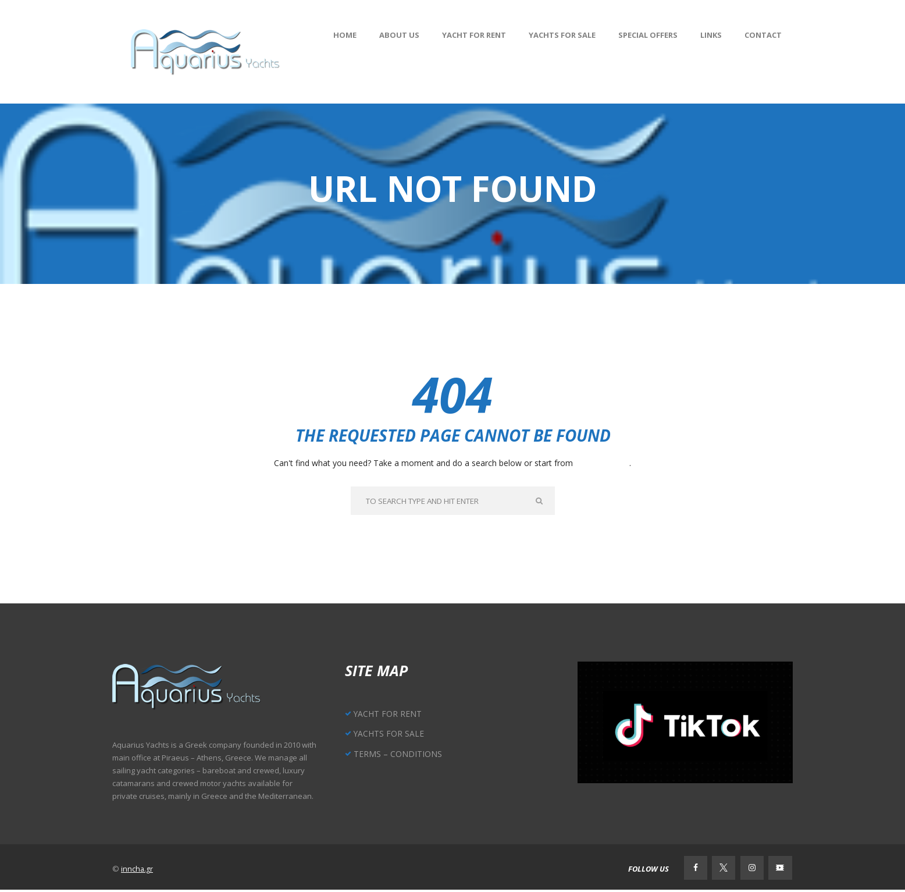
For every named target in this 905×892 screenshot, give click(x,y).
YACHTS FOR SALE (390, 735)
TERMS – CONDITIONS (399, 754)
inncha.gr (137, 870)
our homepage (602, 462)
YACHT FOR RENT (390, 714)
